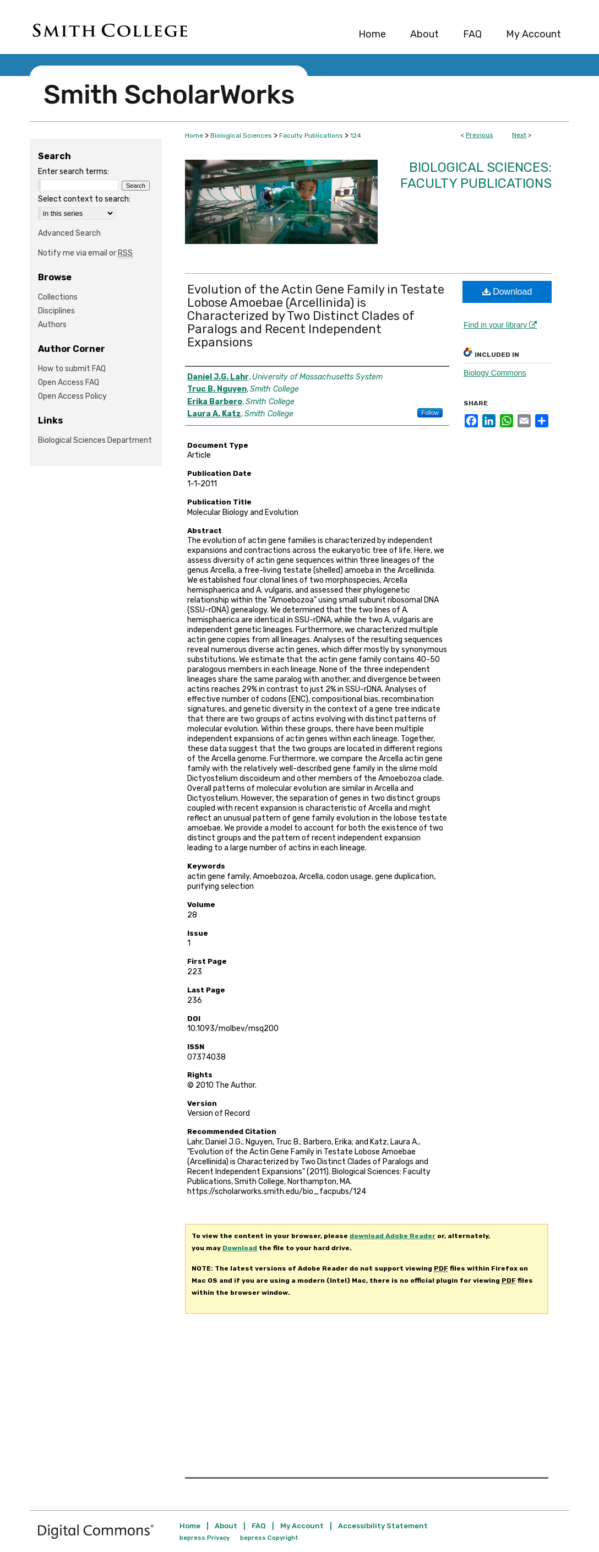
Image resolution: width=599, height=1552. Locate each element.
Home (194, 135)
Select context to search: (84, 199)
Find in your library (500, 325)
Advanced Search (69, 233)
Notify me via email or (85, 253)
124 (355, 135)
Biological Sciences (241, 135)
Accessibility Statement (383, 1526)
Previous (479, 135)
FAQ (259, 1526)
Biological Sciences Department (95, 440)
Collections (58, 297)
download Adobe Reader (392, 1236)
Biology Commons (495, 372)
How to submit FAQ (72, 368)
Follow (430, 412)
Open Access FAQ (68, 382)
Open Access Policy (72, 396)
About (226, 1526)
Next (519, 135)
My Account (302, 1526)
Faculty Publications (311, 135)
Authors (52, 324)
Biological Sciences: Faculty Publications (476, 175)
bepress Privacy (204, 1538)
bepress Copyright (269, 1538)
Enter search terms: (73, 171)
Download (507, 291)
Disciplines (56, 311)
